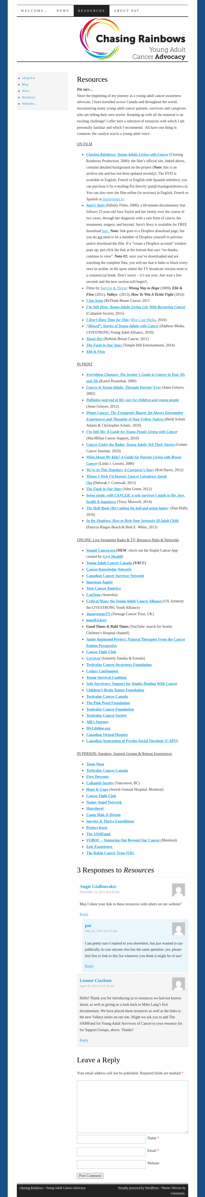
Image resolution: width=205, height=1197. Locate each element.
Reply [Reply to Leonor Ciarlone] (84, 1040)
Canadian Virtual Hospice (107, 735)
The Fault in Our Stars (104, 345)
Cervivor (93, 658)
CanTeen (93, 595)
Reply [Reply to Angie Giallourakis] (84, 915)
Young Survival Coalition (106, 678)
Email (153, 1151)
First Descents (97, 777)
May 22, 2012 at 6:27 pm (101, 931)
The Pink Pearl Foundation (108, 703)
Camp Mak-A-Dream (103, 815)
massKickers (96, 620)
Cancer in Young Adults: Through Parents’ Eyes (123, 387)
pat (88, 925)
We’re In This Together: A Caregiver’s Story (120, 470)
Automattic (177, 1193)
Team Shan (95, 764)
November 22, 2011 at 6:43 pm (100, 892)
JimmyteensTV (98, 614)
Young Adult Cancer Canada (109, 563)
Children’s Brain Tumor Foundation (115, 690)
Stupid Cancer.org (100, 550)
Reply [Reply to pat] (89, 966)
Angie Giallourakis (98, 886)
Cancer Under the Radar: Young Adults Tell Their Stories (130, 445)
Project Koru (96, 828)
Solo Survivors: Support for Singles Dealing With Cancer (131, 684)
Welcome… (34, 11)
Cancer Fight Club (101, 652)
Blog (25, 84)
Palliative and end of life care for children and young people (132, 400)
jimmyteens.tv (113, 199)
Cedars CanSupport (102, 671)
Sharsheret (95, 808)
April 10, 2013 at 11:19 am (97, 986)
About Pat (127, 11)
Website (153, 1163)
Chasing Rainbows (31, 1188)
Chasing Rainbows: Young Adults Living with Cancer (127, 155)
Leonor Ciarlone (96, 980)
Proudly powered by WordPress (138, 1188)
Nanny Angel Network (104, 802)
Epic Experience (99, 847)
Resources (91, 11)
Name (153, 1138)
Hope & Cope (97, 789)
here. (105, 231)
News (63, 11)
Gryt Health (112, 557)
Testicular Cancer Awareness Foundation (119, 665)
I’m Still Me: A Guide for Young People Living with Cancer (132, 432)
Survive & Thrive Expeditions (110, 821)
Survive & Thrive (113, 288)
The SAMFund (98, 834)
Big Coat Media (144, 320)
